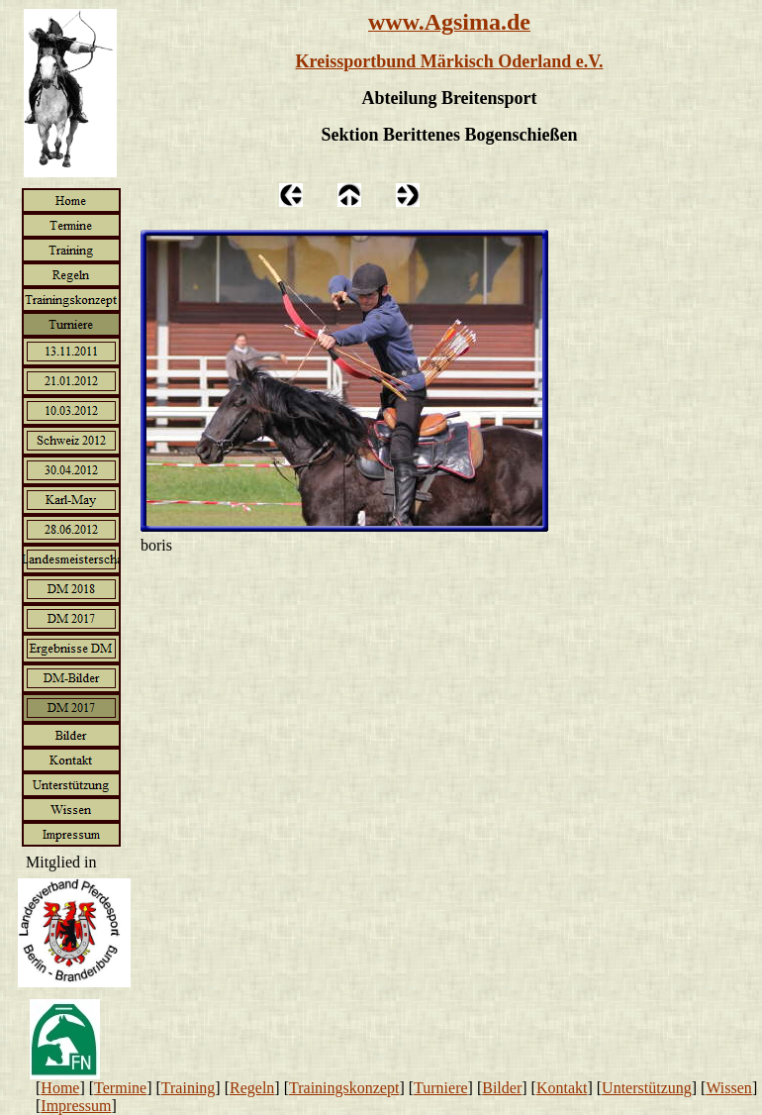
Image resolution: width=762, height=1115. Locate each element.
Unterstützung (647, 1087)
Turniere (441, 1087)
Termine (120, 1087)
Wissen (728, 1087)
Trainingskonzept (344, 1087)
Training (188, 1087)
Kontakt (562, 1087)
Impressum (76, 1105)
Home (60, 1087)
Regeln (252, 1087)
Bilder (502, 1087)
